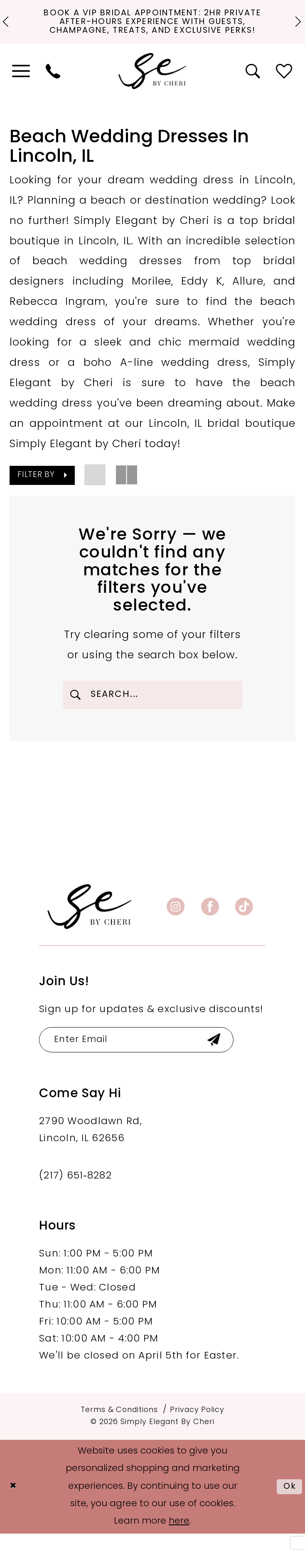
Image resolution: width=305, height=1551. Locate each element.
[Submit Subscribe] (232, 1056)
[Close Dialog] (14, 1504)
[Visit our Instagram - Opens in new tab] (175, 921)
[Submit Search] (76, 707)
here (179, 1539)
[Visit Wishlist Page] (284, 83)
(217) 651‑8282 (75, 1193)
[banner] (89, 921)
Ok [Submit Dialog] (289, 1504)
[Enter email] (146, 1056)
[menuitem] (21, 84)
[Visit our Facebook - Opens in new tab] (210, 921)
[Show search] (253, 83)
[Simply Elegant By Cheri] (152, 84)
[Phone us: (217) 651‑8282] (53, 83)
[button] (21, 84)
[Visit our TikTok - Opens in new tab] (244, 921)
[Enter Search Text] (153, 707)
